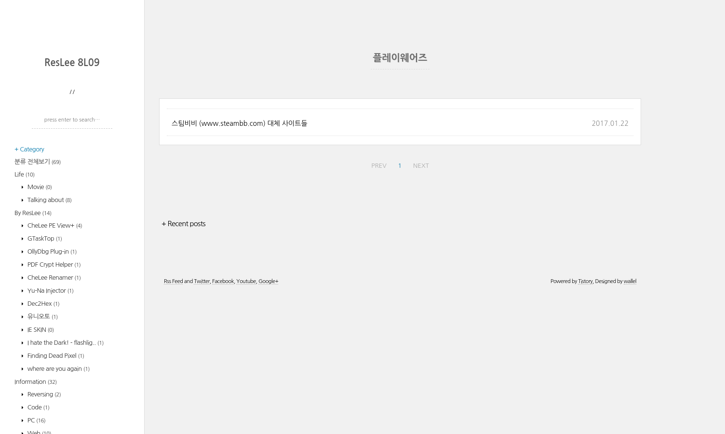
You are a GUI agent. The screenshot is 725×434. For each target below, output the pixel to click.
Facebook (223, 421)
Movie (39, 313)
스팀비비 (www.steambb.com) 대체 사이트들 (240, 263)
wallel (630, 421)
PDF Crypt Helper (53, 391)
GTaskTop (44, 365)
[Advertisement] (74, 113)
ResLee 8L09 (72, 189)
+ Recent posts (183, 363)
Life (24, 301)
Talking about (49, 326)
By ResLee (33, 339)
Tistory (585, 421)
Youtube (245, 421)
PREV (379, 305)
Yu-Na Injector (50, 417)
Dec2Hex (43, 430)
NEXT (421, 305)
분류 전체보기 (37, 288)
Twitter (201, 421)
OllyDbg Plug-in (51, 378)
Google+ (268, 421)
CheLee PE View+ (54, 352)
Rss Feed (173, 421)
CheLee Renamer (53, 404)
